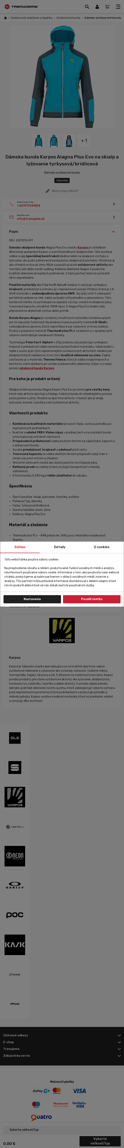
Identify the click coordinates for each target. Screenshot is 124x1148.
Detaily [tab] (60, 547)
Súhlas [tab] (20, 547)
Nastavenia (32, 599)
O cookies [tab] (102, 547)
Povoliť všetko (91, 599)
